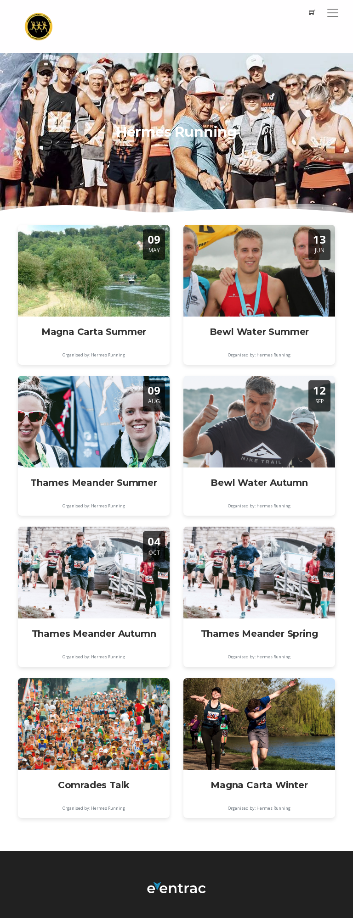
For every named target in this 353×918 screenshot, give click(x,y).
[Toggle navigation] (333, 13)
